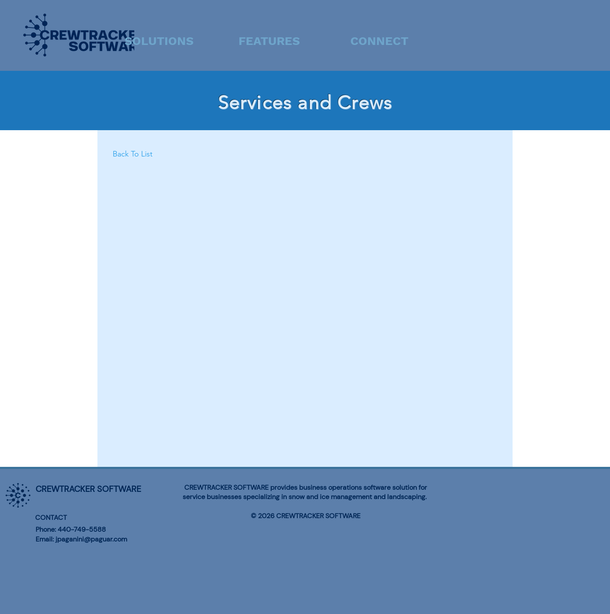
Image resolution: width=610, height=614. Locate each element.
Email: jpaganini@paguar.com (81, 539)
